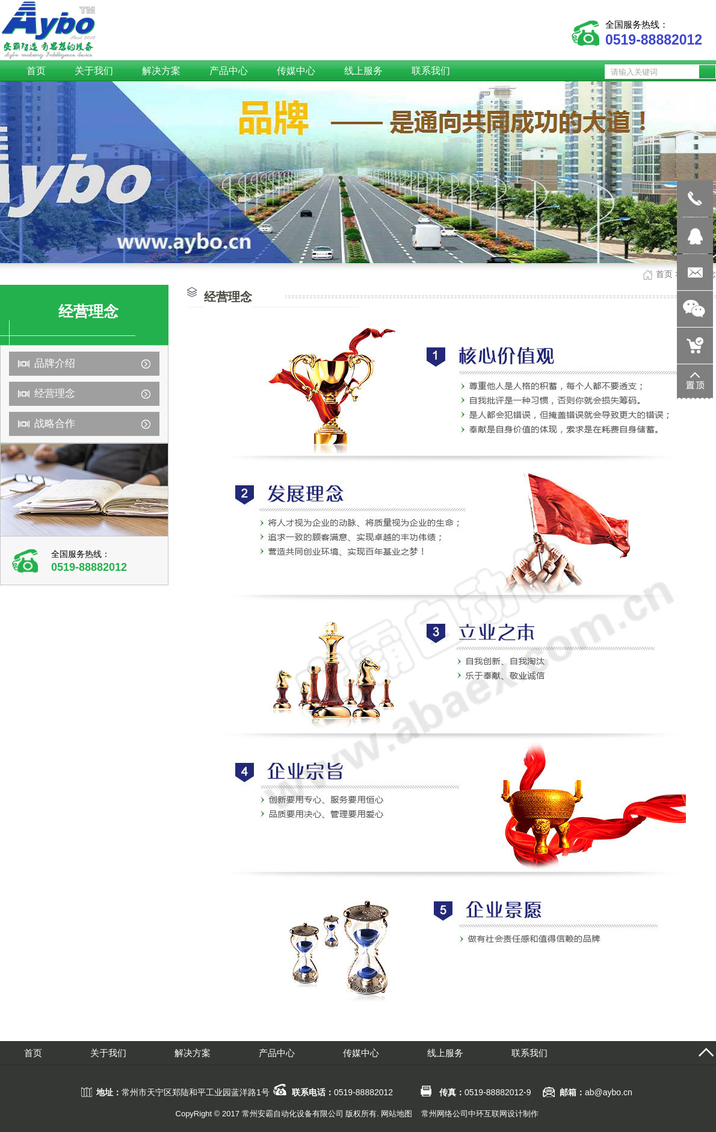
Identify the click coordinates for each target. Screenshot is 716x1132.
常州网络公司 (444, 1113)
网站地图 (396, 1113)
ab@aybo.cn (608, 1092)
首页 (664, 274)
